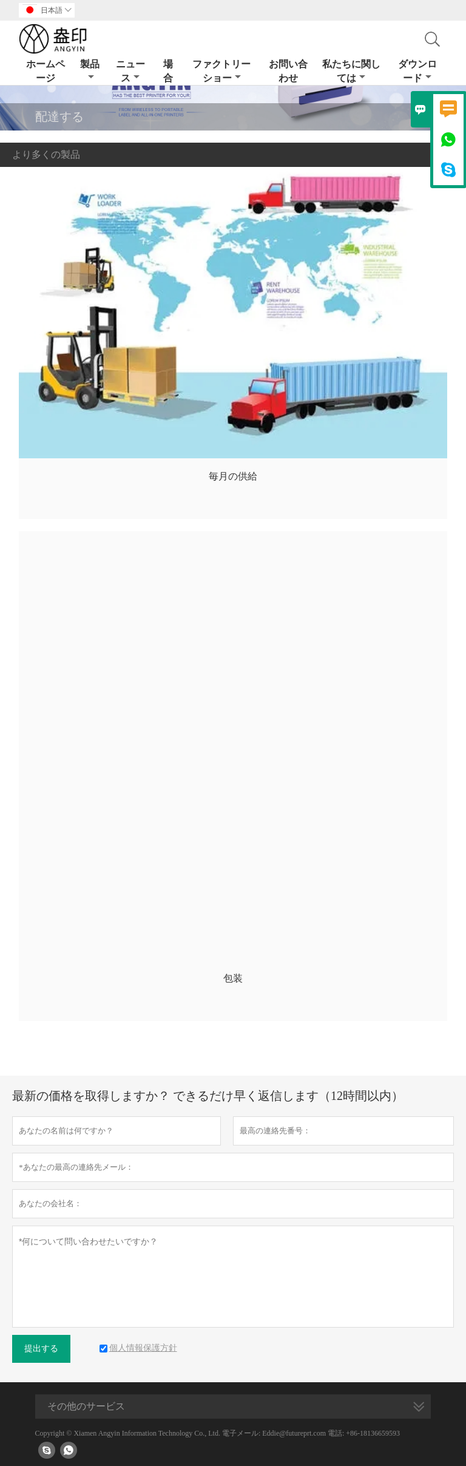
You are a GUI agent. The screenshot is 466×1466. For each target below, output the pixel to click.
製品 (90, 70)
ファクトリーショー (221, 71)
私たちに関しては (351, 71)
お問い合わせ (288, 71)
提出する (41, 1348)
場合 (168, 71)
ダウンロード (417, 71)
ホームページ (45, 71)
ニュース (130, 71)
